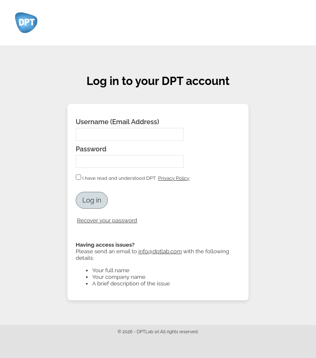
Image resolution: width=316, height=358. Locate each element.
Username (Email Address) (117, 122)
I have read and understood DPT (133, 177)
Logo (27, 22)
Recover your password (107, 220)
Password (91, 149)
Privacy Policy (173, 178)
